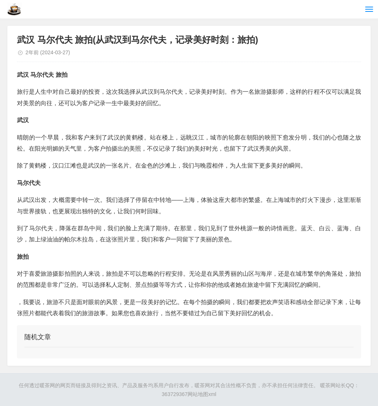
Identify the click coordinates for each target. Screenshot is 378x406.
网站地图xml (202, 394)
